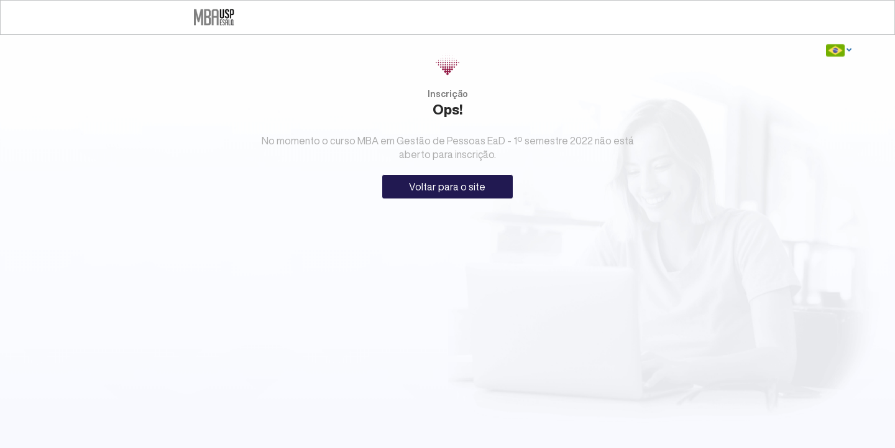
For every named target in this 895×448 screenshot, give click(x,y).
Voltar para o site (447, 187)
